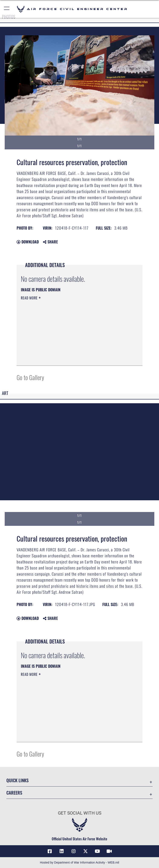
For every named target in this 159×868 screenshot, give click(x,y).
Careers (14, 792)
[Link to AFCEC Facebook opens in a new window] (50, 851)
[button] (7, 9)
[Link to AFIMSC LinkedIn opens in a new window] (62, 851)
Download (28, 242)
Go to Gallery (30, 377)
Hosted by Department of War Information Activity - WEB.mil (79, 862)
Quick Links (17, 780)
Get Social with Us (79, 813)
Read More (30, 297)
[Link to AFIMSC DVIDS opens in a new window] (109, 851)
